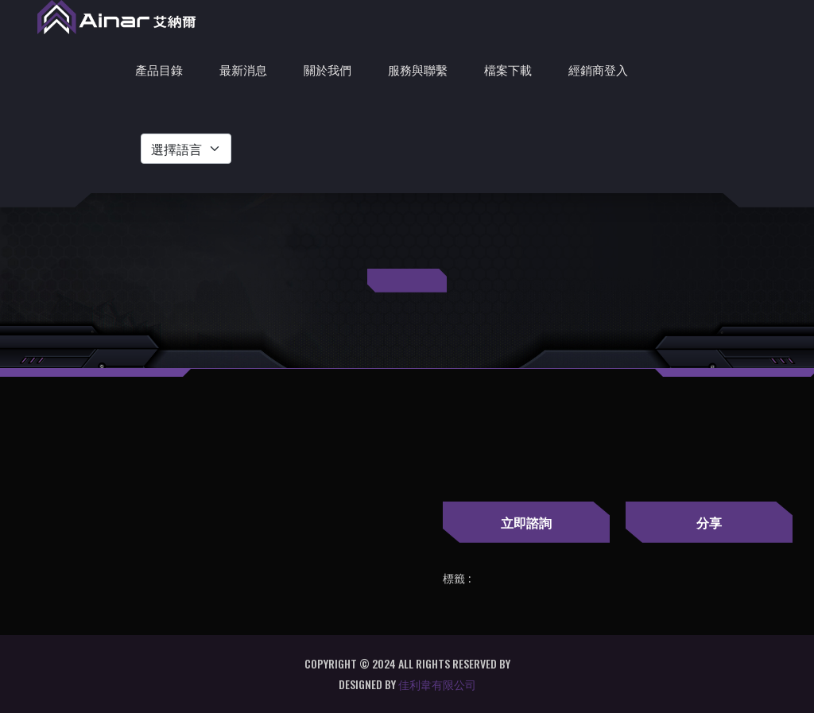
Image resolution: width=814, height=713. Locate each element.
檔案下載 (508, 69)
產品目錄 (159, 69)
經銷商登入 (598, 69)
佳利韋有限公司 (437, 684)
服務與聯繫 (418, 69)
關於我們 (327, 69)
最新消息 (243, 69)
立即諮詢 (526, 522)
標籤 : (457, 579)
